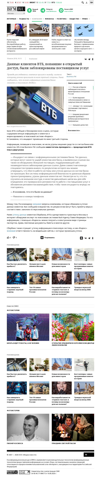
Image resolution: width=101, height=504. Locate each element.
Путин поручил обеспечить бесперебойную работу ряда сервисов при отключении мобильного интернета (17, 45)
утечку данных (19, 214)
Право (85, 19)
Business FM (71, 76)
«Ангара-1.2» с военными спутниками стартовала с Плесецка (80, 108)
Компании (37, 19)
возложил (11, 231)
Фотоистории (13, 310)
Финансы (49, 19)
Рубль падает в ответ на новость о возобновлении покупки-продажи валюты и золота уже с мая (62, 44)
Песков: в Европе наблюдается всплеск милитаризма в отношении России (79, 90)
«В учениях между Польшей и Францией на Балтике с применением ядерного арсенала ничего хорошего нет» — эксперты (84, 45)
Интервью (11, 19)
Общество (74, 19)
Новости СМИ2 (12, 306)
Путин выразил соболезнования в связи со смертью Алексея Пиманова (79, 99)
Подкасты (24, 19)
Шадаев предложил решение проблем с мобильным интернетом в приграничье (78, 117)
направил (37, 204)
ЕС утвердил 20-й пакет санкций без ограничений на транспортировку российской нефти (38, 44)
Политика (61, 19)
